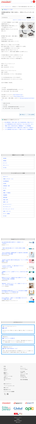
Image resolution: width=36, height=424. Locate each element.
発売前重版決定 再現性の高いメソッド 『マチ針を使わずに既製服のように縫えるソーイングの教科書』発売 (14, 291)
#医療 (4, 190)
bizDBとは (5, 370)
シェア (32, 17)
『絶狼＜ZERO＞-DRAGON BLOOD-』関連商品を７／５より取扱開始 (17, 125)
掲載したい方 (6, 387)
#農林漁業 (5, 197)
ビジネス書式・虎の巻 (23, 377)
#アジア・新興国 (6, 213)
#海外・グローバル (7, 211)
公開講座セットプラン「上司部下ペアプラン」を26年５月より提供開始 (15, 272)
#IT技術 (4, 183)
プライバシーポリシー (18, 417)
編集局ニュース (6, 373)
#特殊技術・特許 (6, 185)
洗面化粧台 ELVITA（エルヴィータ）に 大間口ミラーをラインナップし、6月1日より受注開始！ (14, 284)
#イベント (5, 163)
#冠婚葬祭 (5, 195)
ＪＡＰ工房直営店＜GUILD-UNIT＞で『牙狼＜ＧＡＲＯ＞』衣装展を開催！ (18, 129)
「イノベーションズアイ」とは (9, 385)
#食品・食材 (5, 199)
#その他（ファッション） (22, 19)
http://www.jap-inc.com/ (18, 96)
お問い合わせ (18, 422)
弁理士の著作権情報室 (24, 379)
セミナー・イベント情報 (24, 373)
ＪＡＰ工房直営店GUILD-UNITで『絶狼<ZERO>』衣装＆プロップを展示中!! (18, 127)
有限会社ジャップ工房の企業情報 (27, 114)
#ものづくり (15, 19)
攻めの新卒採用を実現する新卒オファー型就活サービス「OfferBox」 (12, 243)
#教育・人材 (5, 202)
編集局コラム (6, 377)
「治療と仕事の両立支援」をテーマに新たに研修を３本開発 (13, 248)
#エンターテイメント (31, 19)
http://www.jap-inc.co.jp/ (17, 94)
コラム (21, 366)
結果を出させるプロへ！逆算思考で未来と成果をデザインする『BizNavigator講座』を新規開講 (14, 278)
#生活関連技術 (6, 181)
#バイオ (4, 188)
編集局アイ (5, 372)
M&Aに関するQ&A (23, 376)
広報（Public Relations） (7, 378)
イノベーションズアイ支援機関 (9, 391)
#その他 (4, 167)
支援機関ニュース (23, 372)
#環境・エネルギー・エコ (8, 178)
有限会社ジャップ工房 (8, 9)
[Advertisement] (18, 140)
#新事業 (4, 158)
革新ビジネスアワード (7, 383)
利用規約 (18, 419)
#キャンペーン (6, 165)
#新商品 (4, 160)
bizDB (5, 328)
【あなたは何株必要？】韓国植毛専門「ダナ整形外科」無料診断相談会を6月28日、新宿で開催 (15, 253)
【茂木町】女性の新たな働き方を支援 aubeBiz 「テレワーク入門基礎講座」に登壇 (15, 260)
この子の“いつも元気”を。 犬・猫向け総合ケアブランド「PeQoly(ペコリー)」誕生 (12, 266)
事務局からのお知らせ (18, 420)
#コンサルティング (7, 206)
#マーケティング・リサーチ (8, 209)
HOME (5, 366)
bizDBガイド (6, 369)
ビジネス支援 (22, 371)
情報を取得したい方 (7, 389)
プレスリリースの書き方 (9, 338)
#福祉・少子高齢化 (7, 192)
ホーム (2, 6)
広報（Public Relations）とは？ (11, 348)
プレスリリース (7, 6)
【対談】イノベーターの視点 (8, 376)
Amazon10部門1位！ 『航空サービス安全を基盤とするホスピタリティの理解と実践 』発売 (14, 298)
